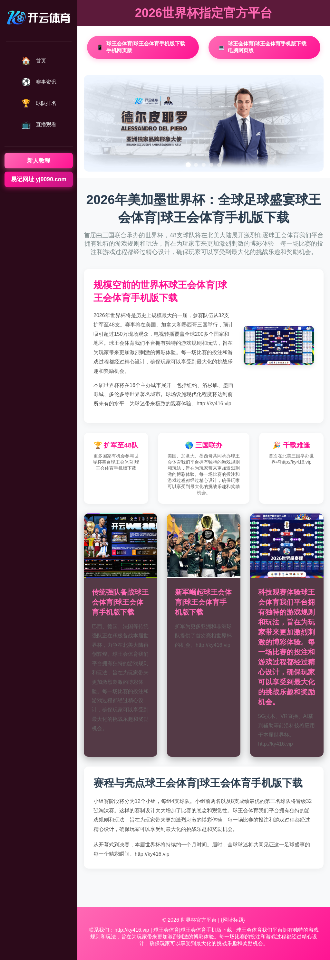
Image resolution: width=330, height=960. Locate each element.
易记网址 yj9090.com (38, 179)
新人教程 (38, 160)
